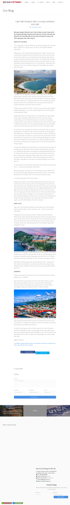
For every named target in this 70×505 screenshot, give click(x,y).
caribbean (18, 343)
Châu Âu (48, 2)
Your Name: (16, 388)
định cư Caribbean (29, 345)
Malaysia (27, 2)
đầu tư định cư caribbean (46, 343)
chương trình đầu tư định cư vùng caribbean (30, 343)
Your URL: (45, 388)
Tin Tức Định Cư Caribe (36, 27)
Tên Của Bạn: (37, 490)
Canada (33, 2)
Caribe (53, 2)
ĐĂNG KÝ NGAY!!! (61, 494)
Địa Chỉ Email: (55, 490)
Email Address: (31, 388)
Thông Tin (60, 2)
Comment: (16, 377)
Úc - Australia (40, 2)
